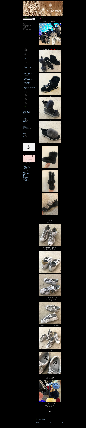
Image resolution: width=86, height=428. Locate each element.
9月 (25, 59)
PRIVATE (24, 136)
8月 (25, 61)
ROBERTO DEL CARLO (26, 180)
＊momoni (24, 118)
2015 (24, 96)
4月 (25, 66)
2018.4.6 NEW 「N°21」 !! (28, 82)
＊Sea (24, 126)
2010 (24, 103)
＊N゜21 (24, 119)
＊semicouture (25, 127)
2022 (24, 49)
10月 (25, 58)
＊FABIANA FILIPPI (25, 111)
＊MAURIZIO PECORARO (27, 117)
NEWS (24, 134)
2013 (24, 99)
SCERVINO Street (26, 173)
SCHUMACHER (25, 168)
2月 (25, 91)
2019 (24, 53)
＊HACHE (24, 113)
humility (24, 133)
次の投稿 (37, 422)
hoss (23, 176)
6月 (25, 63)
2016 (24, 95)
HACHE (24, 174)
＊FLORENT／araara (26, 112)
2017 (24, 94)
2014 (24, 98)
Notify (23, 175)
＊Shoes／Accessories (42, 419)
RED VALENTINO (25, 170)
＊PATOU (24, 121)
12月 (25, 55)
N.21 (23, 169)
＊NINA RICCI (25, 120)
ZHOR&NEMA (25, 172)
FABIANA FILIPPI (25, 171)
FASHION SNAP (25, 132)
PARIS (24, 135)
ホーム (50, 422)
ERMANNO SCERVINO (27, 78)
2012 (24, 100)
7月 (25, 62)
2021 (24, 50)
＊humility (24, 114)
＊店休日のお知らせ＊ (27, 83)
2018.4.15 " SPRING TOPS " (28, 79)
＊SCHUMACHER (25, 125)
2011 (24, 102)
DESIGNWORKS (25, 177)
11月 (25, 57)
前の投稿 (62, 422)
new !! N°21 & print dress (28, 67)
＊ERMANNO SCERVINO (26, 110)
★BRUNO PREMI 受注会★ (28, 73)
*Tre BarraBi (24, 129)
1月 (25, 92)
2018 (24, 54)
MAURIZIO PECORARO (26, 167)
